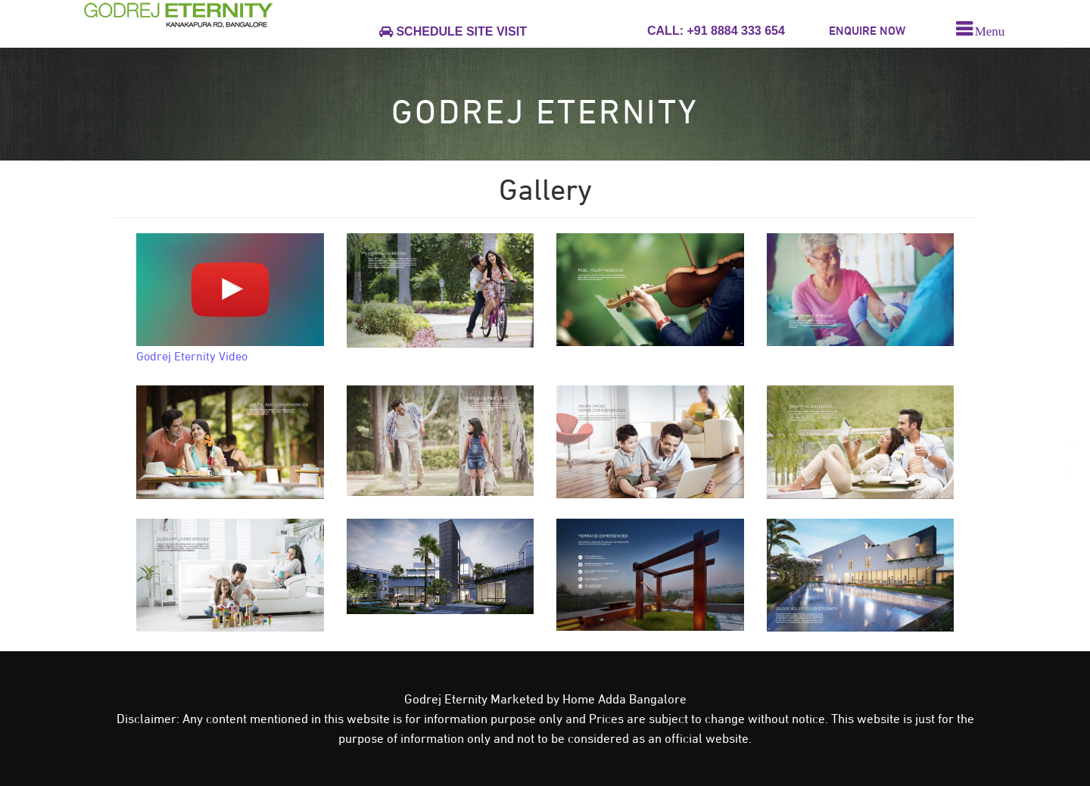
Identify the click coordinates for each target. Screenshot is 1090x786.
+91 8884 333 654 (734, 30)
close (1060, 768)
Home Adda (595, 698)
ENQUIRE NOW (867, 30)
